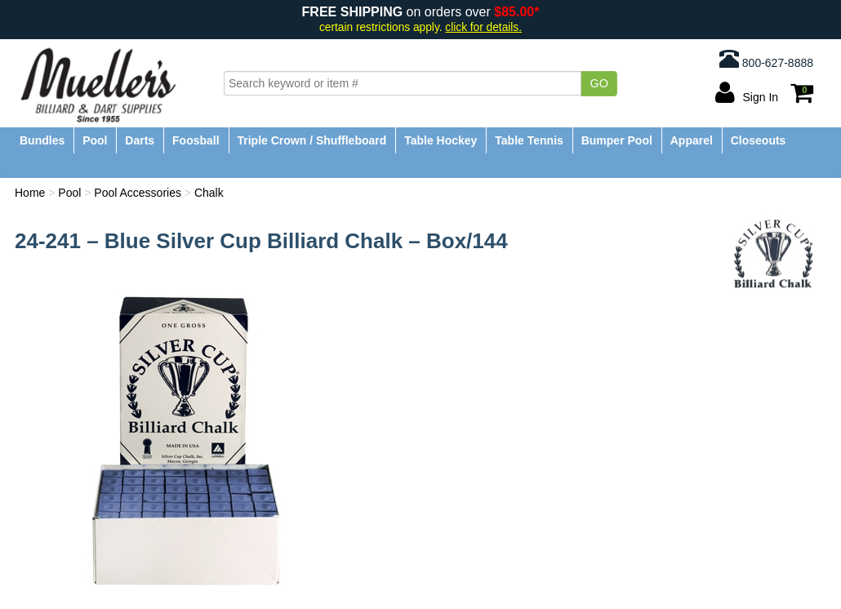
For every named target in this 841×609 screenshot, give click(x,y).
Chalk (209, 192)
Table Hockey (440, 140)
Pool (94, 140)
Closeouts (758, 140)
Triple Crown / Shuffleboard (312, 140)
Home (30, 192)
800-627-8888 (766, 58)
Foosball (196, 140)
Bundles (42, 140)
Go (599, 83)
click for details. (483, 27)
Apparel (691, 140)
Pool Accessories (137, 192)
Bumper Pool (616, 140)
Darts (139, 140)
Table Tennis (529, 140)
